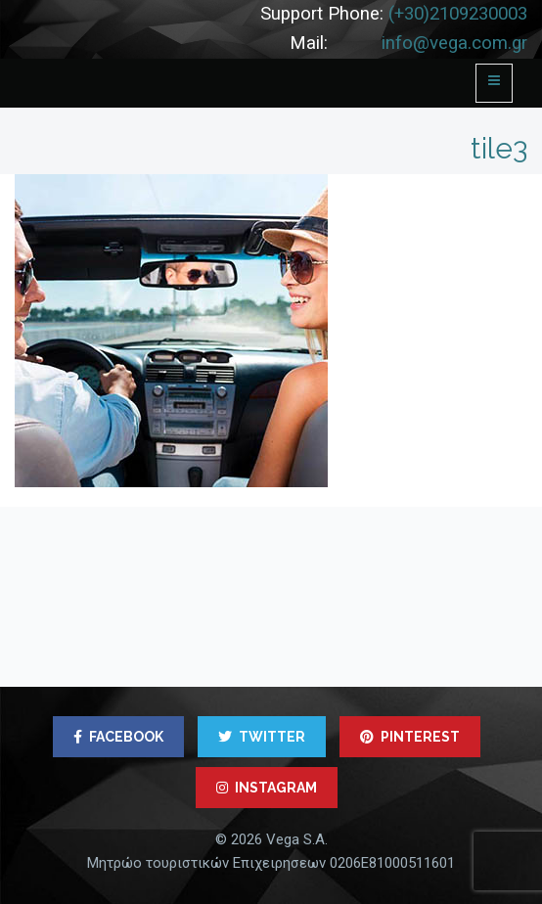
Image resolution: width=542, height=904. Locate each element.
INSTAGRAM (266, 787)
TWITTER (261, 737)
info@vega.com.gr (454, 43)
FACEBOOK (118, 737)
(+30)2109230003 (457, 13)
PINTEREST (410, 737)
